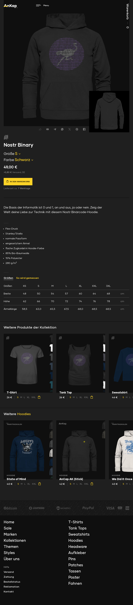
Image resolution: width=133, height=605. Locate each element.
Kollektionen (15, 541)
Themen (11, 547)
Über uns (12, 559)
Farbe (9, 160)
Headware (77, 547)
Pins (72, 559)
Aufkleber (77, 553)
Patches (75, 565)
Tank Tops (77, 528)
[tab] (66, 297)
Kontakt (9, 591)
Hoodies (24, 414)
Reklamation (11, 587)
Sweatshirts (79, 534)
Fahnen (75, 584)
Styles (9, 553)
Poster (74, 577)
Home (9, 522)
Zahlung (9, 577)
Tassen (74, 571)
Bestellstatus (12, 582)
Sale (8, 528)
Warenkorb (127, 16)
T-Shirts (75, 522)
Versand (9, 572)
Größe (9, 154)
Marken (10, 534)
